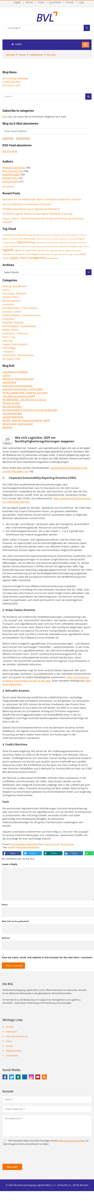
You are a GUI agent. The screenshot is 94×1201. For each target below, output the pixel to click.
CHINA (81, 235)
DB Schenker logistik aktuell (17, 423)
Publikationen (36, 54)
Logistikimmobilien (57, 250)
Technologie (9, 347)
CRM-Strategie (29, 238)
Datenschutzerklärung (16, 1036)
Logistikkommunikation (15, 371)
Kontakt (70, 2)
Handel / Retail (10, 297)
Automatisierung (9, 235)
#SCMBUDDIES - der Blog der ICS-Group (24, 399)
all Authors (8, 186)
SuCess (6, 375)
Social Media (55, 2)
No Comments (67, 844)
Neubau (42, 254)
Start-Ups (7, 340)
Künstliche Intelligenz (69, 246)
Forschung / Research (14, 293)
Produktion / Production (15, 333)
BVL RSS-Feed (9, 151)
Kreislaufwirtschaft (51, 246)
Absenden (12, 1166)
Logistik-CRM (30, 250)
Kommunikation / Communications (21, 315)
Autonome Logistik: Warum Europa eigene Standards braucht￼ (37, 213)
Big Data (57, 235)
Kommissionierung (36, 246)
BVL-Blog (51, 54)
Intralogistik (13, 246)
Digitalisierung (26, 242)
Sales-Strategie (52, 254)
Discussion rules (11, 85)
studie (75, 254)
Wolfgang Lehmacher (14, 167)
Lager (80, 246)
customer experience (60, 239)
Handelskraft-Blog (12, 413)
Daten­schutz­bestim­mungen (71, 1140)
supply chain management (27, 258)
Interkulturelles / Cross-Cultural (19, 308)
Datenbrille (73, 239)
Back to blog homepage (15, 78)
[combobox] (47, 272)
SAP (59, 254)
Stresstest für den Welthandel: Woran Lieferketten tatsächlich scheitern (42, 199)
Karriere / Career (11, 311)
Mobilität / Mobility (12, 322)
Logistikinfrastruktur (73, 250)
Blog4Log (7, 427)
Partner (29, 2)
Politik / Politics (10, 329)
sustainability (52, 258)
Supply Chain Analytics (15, 344)
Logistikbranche (43, 250)
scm (63, 254)
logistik (7, 250)
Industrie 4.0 (63, 242)
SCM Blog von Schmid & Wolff (18, 396)
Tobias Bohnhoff (51, 844)
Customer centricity (43, 239)
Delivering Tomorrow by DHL (18, 378)
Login (81, 2)
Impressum (11, 1031)
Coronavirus (13, 239)
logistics (86, 246)
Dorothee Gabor (11, 174)
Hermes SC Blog (11, 403)
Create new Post (11, 81)
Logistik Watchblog (12, 416)
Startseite (10, 54)
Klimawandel (23, 246)
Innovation (73, 242)
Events (6, 289)
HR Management (11, 300)
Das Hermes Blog (11, 406)
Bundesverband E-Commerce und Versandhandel (29, 409)
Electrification (52, 242)
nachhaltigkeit (32, 254)
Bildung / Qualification (14, 286)
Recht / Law (8, 337)
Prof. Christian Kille (13, 171)
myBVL (17, 44)
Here (5, 116)
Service (22, 54)
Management (20, 254)
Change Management (70, 235)
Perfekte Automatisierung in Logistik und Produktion (31, 209)
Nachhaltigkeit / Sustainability (18, 326)
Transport (7, 351)
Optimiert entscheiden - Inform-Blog (22, 389)
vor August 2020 (11, 358)
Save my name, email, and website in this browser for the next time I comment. (47, 957)
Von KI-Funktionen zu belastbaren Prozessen (27, 204)
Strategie (69, 254)
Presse (41, 2)
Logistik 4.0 (19, 250)
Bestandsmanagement (26, 235)
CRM (20, 239)
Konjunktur (8, 318)
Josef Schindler (10, 181)
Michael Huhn (10, 178)
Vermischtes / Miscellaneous (18, 355)
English (17, 2)
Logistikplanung (8, 254)
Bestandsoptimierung (45, 235)
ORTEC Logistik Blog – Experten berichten (25, 392)
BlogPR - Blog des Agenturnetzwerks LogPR (25, 420)
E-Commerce (40, 242)
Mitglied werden (14, 1050)
